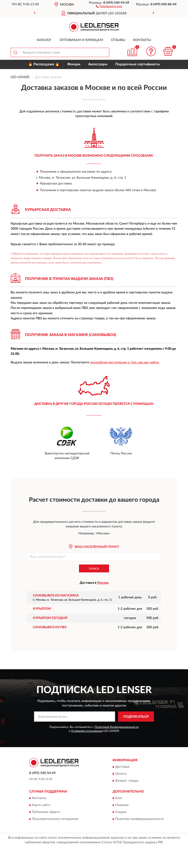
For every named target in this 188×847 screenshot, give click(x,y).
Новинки (121, 805)
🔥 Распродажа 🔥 (44, 64)
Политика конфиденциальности (139, 819)
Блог (118, 798)
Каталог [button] (44, 40)
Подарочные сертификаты (137, 64)
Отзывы (118, 40)
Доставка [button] (122, 766)
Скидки (120, 812)
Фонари (73, 64)
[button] (109, 6)
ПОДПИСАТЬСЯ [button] (136, 716)
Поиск (94, 568)
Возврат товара (126, 780)
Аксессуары (97, 64)
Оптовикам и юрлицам (81, 40)
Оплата (120, 773)
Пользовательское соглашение (55, 819)
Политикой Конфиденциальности (117, 727)
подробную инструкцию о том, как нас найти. (124, 362)
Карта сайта (41, 805)
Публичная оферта (46, 812)
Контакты (142, 40)
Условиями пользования (87, 731)
